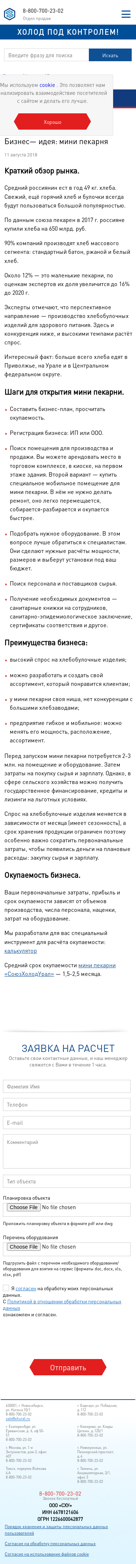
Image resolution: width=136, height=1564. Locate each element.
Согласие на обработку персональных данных (50, 1543)
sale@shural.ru (18, 1418)
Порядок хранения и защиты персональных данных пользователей (56, 1530)
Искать (110, 55)
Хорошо (52, 121)
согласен (26, 1288)
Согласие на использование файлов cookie (47, 1554)
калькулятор (20, 950)
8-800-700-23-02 (43, 10)
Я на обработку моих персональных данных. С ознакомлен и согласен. (62, 1301)
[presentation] (59, 1338)
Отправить (68, 1367)
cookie (48, 84)
